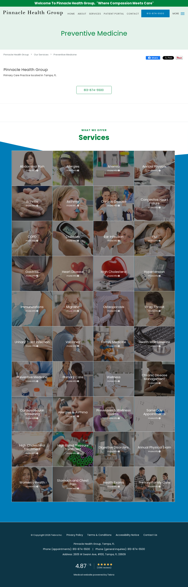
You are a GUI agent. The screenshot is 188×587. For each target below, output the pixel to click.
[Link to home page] (32, 13)
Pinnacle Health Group (16, 54)
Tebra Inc (56, 535)
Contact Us (150, 535)
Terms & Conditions (99, 535)
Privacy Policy (75, 535)
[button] (182, 13)
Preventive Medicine (65, 54)
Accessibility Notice (127, 535)
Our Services (41, 54)
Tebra (110, 574)
